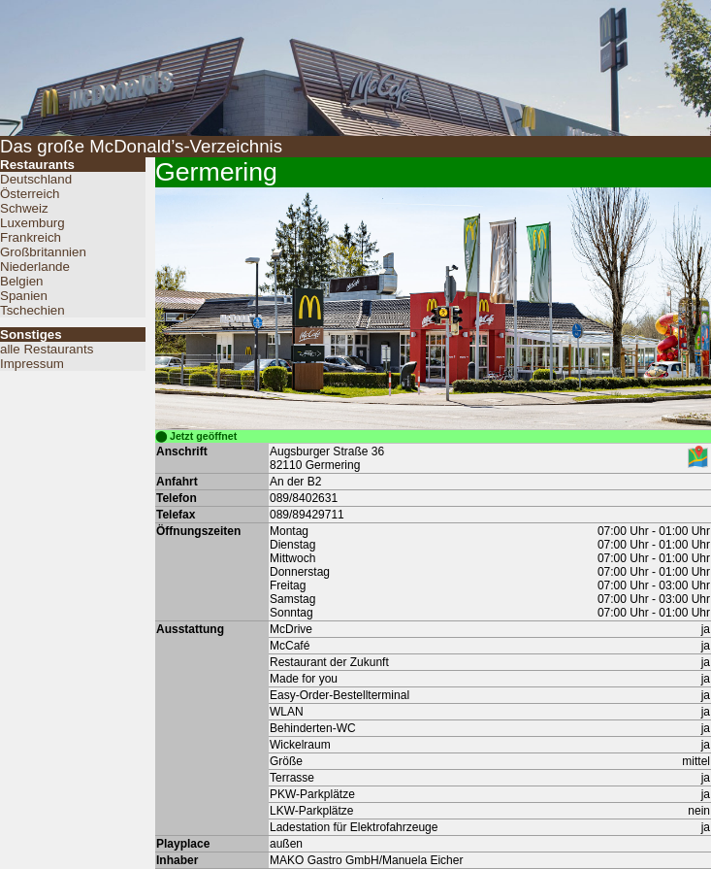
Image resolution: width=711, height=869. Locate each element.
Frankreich (30, 237)
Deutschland (36, 179)
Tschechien (32, 310)
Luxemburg (32, 223)
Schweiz (24, 208)
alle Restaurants (46, 349)
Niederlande (35, 266)
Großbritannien (43, 252)
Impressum (32, 363)
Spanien (24, 295)
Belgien (21, 281)
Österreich (29, 193)
